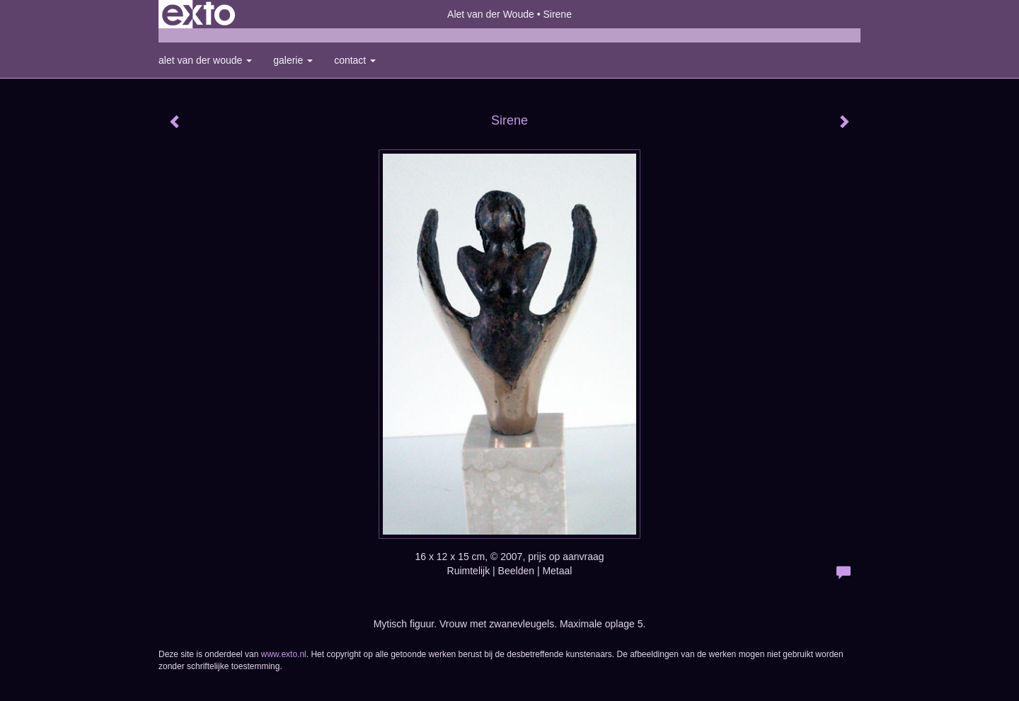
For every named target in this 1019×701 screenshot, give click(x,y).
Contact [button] (355, 60)
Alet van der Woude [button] (205, 60)
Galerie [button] (293, 60)
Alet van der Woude (490, 14)
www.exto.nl (283, 654)
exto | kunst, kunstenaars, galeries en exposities (198, 14)
